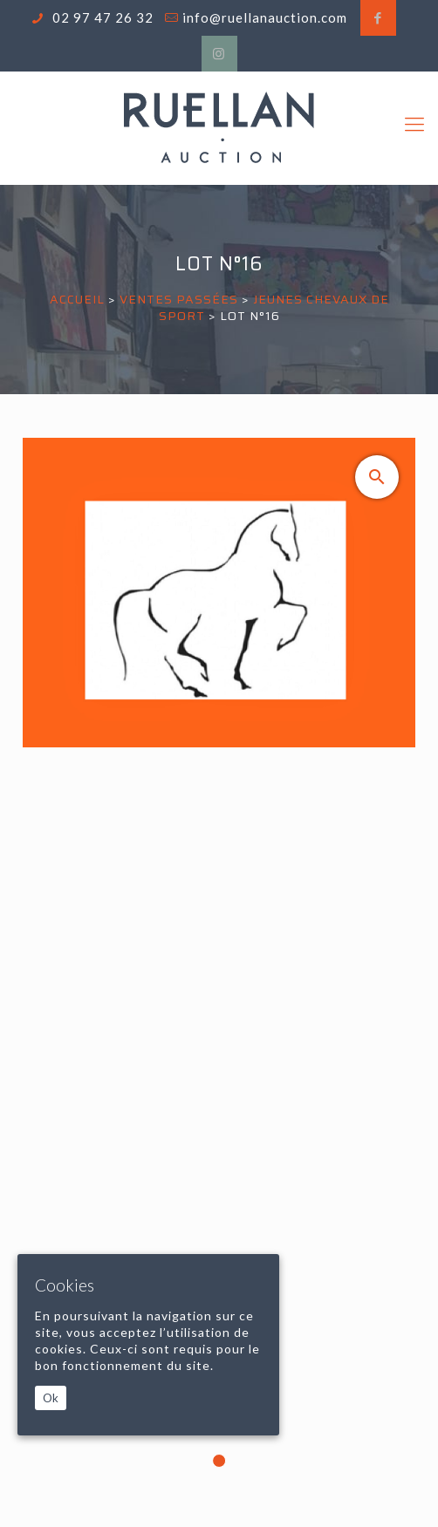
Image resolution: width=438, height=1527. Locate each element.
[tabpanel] (219, 972)
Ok (50, 1398)
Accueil (77, 299)
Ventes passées (179, 299)
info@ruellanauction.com (264, 17)
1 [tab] (219, 1461)
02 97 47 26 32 (101, 17)
